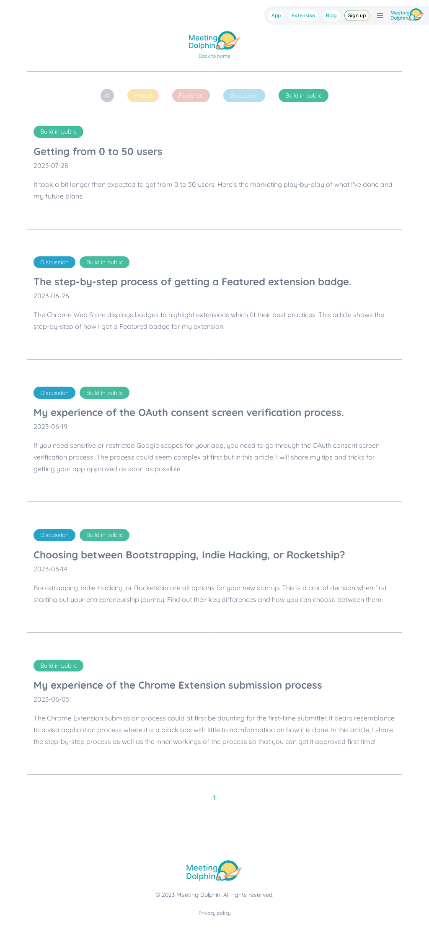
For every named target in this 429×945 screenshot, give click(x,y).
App (276, 15)
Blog (331, 15)
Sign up (357, 15)
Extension (303, 15)
